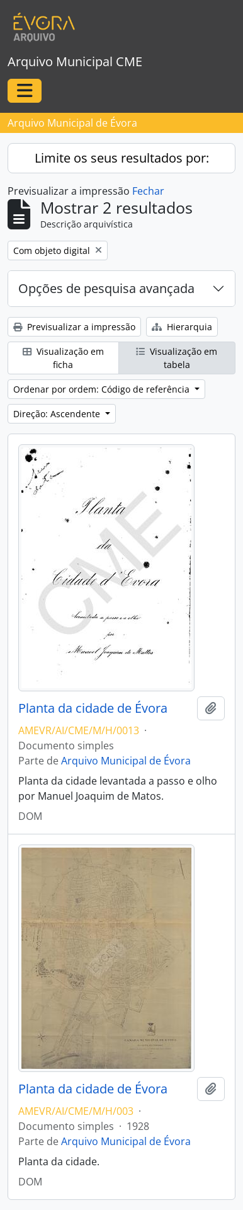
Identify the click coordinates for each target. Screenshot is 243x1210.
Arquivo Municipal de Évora (126, 761)
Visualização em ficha (63, 358)
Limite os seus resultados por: (122, 157)
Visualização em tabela (176, 358)
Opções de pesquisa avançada (106, 288)
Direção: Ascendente (58, 414)
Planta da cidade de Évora (92, 708)
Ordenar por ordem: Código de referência (102, 389)
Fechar (148, 191)
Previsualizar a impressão (74, 327)
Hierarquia (182, 327)
